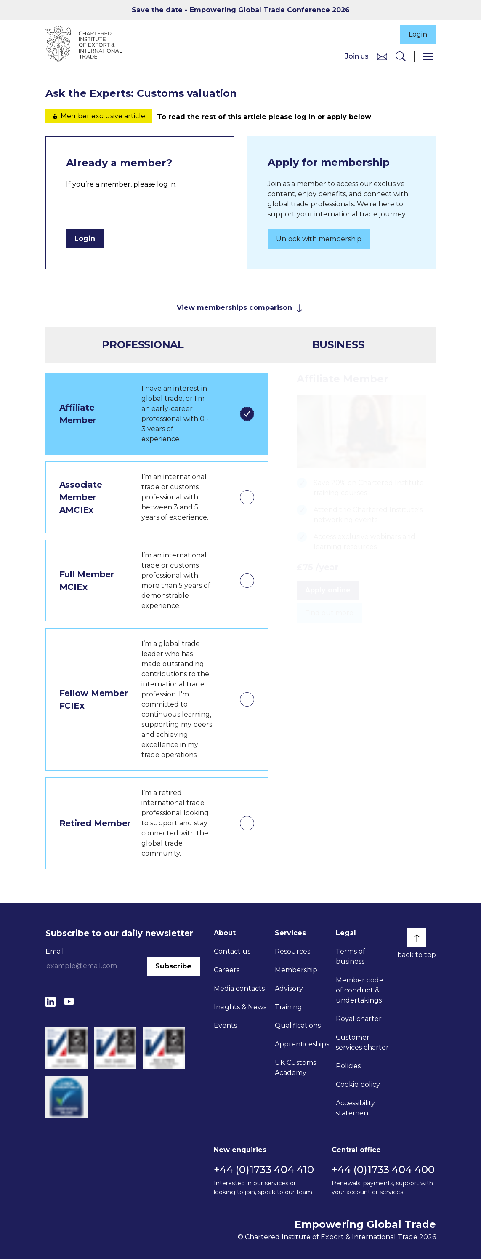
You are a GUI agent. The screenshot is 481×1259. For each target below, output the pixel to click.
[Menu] (428, 56)
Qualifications (298, 1026)
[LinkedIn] (50, 1001)
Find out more (329, 613)
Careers (226, 970)
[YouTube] (69, 1001)
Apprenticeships (302, 1044)
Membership (296, 970)
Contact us (232, 951)
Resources (292, 951)
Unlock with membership (318, 239)
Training (288, 1007)
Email (54, 951)
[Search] (401, 56)
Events (225, 1026)
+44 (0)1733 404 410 (264, 1169)
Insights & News (240, 1007)
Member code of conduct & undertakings (359, 990)
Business (338, 345)
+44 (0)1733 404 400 (383, 1169)
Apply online (328, 591)
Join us (357, 56)
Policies (348, 1066)
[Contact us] (382, 56)
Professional (142, 345)
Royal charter (359, 1019)
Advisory (289, 988)
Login (418, 35)
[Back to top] (416, 937)
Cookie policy (358, 1084)
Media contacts (239, 988)
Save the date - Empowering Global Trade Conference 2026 (241, 10)
